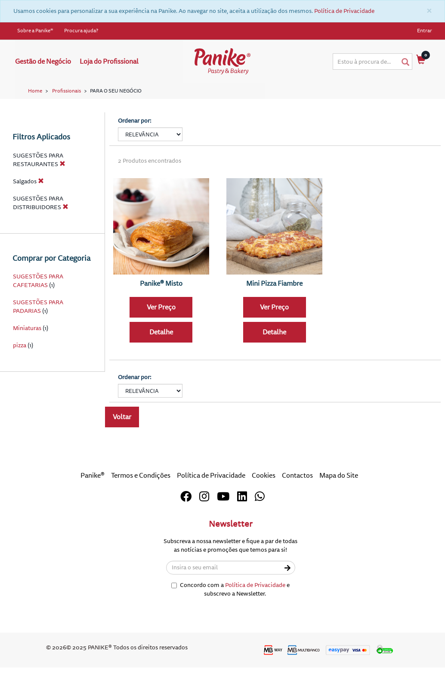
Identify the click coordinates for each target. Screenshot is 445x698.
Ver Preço (161, 344)
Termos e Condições (140, 513)
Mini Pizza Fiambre (274, 320)
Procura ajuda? (81, 30)
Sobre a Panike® (35, 30)
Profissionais (66, 91)
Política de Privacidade (344, 11)
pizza (19, 383)
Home (35, 91)
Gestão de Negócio (43, 61)
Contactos (297, 513)
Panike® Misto (161, 320)
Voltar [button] (122, 454)
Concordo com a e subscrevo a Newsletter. (230, 626)
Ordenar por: (134, 158)
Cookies (263, 513)
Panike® (92, 513)
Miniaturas (27, 365)
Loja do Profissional (109, 61)
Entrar (424, 30)
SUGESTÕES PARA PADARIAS (38, 344)
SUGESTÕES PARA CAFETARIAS (38, 318)
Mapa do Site (338, 513)
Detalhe (161, 369)
